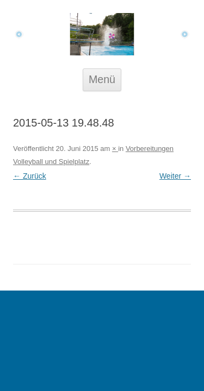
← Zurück (29, 176)
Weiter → (175, 176)
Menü (102, 79)
